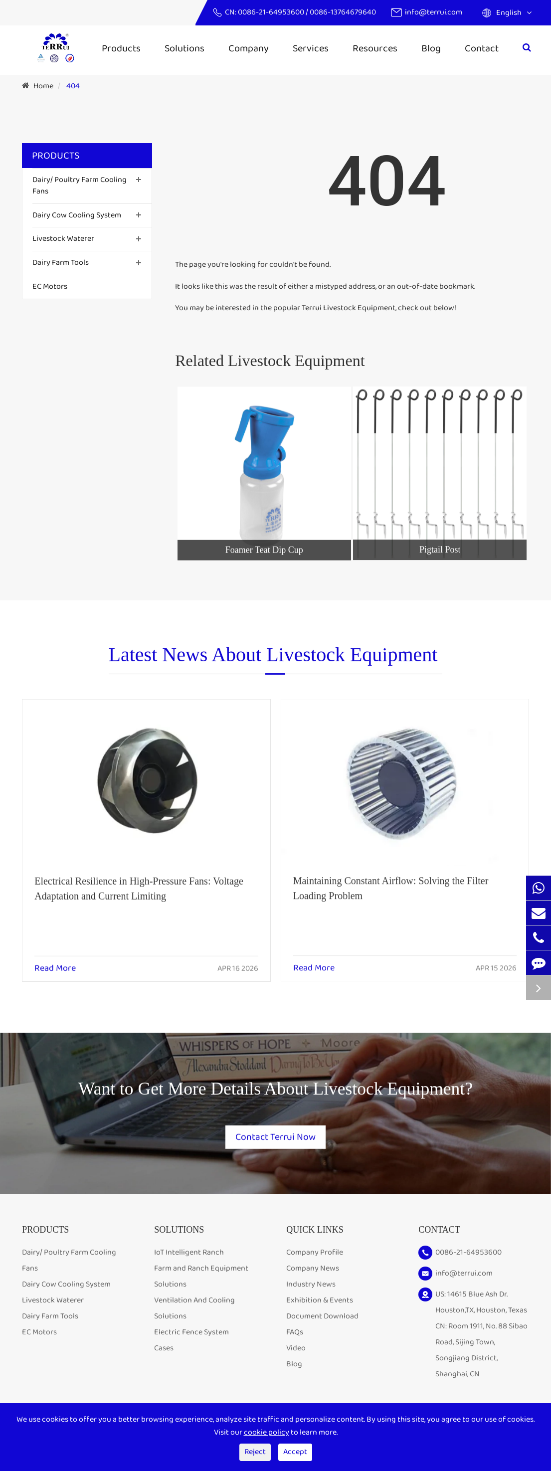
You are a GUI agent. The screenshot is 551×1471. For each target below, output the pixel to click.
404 (73, 86)
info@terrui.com (433, 12)
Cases (164, 1350)
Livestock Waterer (63, 238)
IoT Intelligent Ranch (189, 1255)
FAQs (294, 1334)
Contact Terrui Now (275, 1133)
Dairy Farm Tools (60, 262)
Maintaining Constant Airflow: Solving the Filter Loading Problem (391, 879)
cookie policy (266, 1432)
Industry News (311, 1287)
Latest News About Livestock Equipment (273, 660)
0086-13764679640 (343, 12)
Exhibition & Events (319, 1302)
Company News (312, 1271)
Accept (295, 1452)
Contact (482, 48)
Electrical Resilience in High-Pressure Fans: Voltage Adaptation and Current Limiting (138, 880)
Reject (255, 1452)
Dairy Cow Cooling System (76, 215)
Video (296, 1350)
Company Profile (314, 1255)
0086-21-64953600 (272, 12)
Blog (431, 48)
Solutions (184, 48)
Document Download (322, 1318)
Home (43, 86)
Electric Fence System (191, 1334)
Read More (55, 960)
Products (121, 48)
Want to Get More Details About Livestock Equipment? (275, 1095)
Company (248, 48)
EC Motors (49, 286)
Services (311, 48)
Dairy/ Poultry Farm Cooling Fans (79, 185)
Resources (375, 48)
